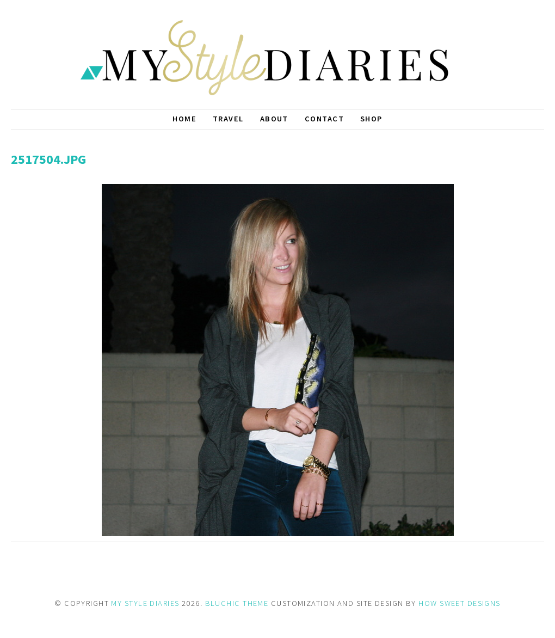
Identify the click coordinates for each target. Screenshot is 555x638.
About (274, 119)
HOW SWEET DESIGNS (459, 603)
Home (184, 119)
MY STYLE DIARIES (145, 603)
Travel (228, 119)
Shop (371, 119)
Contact (324, 119)
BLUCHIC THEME (237, 603)
